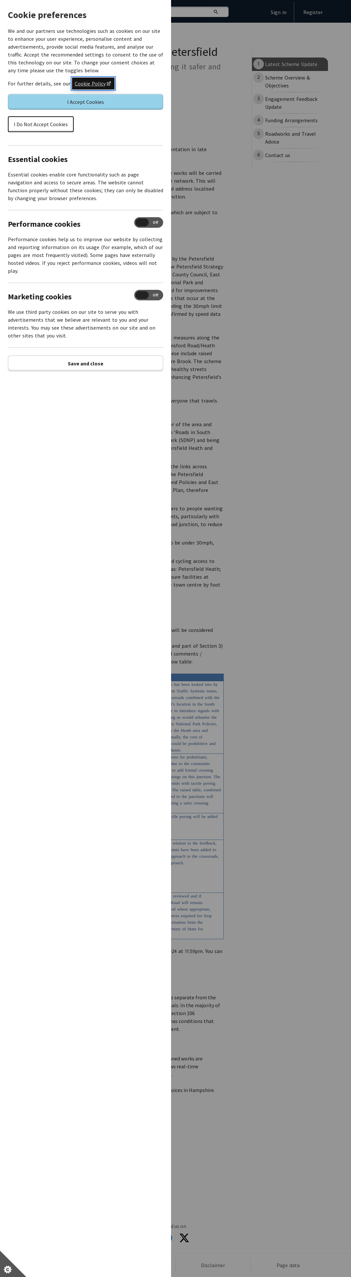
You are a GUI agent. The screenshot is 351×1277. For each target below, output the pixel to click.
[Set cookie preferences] (13, 1264)
